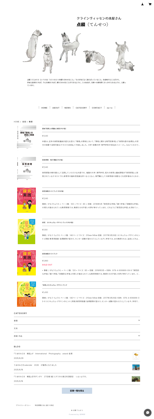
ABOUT (55, 108)
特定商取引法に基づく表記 (44, 405)
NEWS (68, 108)
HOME (44, 108)
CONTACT (97, 108)
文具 (16, 328)
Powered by (77, 414)
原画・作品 (18, 336)
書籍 (24, 122)
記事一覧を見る (77, 390)
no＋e (109, 108)
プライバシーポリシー (23, 405)
